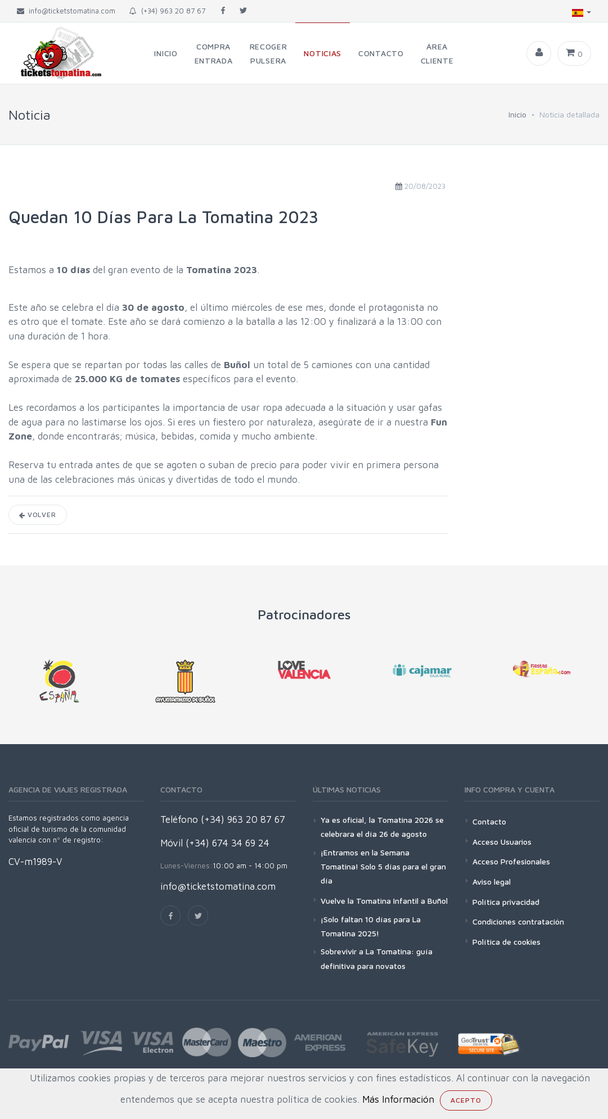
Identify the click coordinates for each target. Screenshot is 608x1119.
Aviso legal (491, 881)
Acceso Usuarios (502, 841)
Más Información (398, 1099)
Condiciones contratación (518, 921)
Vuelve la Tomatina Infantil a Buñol (384, 900)
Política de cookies (506, 941)
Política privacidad (505, 902)
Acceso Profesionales (511, 861)
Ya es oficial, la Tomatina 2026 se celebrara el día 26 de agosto (382, 827)
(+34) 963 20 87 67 (167, 10)
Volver (37, 514)
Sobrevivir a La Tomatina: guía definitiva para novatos (377, 958)
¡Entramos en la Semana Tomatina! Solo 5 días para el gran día (383, 866)
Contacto (489, 821)
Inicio (517, 114)
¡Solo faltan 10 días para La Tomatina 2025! (371, 926)
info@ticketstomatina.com (218, 886)
